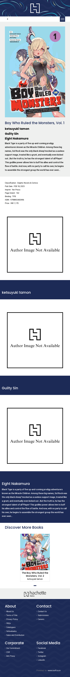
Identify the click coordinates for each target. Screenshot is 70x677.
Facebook (42, 648)
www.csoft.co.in (54, 670)
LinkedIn (41, 660)
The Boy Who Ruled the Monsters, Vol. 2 (35, 574)
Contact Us (42, 611)
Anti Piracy (10, 656)
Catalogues (11, 627)
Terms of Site (11, 615)
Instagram (42, 656)
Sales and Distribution (15, 635)
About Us (10, 611)
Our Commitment (13, 648)
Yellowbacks (11, 631)
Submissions (43, 615)
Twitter (41, 652)
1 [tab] (35, 585)
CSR (8, 652)
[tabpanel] (35, 558)
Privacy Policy (12, 619)
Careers (41, 619)
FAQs (8, 623)
